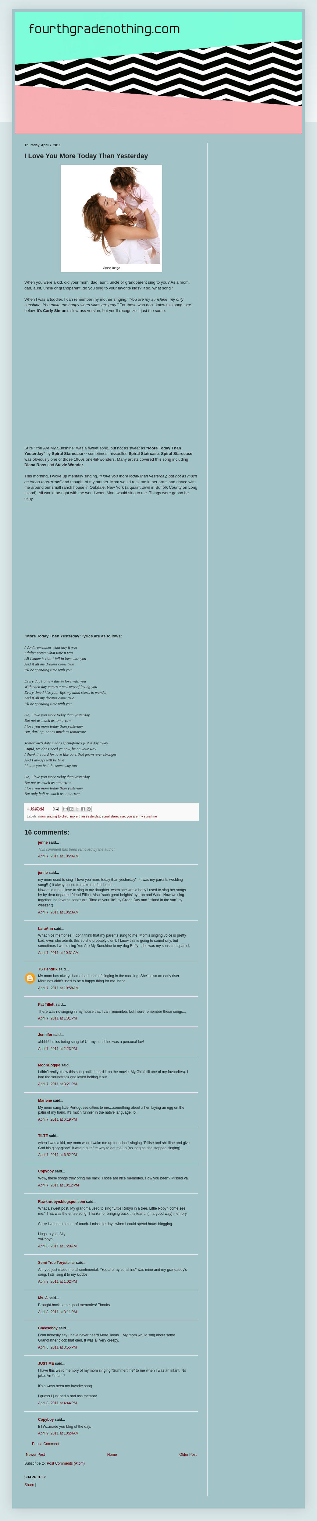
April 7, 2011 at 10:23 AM (58, 912)
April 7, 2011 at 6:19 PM (57, 1119)
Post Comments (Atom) (66, 1463)
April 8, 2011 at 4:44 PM (57, 1403)
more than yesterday (85, 816)
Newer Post (35, 1454)
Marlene (45, 1100)
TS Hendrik (47, 969)
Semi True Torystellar (56, 1262)
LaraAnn (45, 929)
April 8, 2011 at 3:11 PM (57, 1312)
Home (112, 1454)
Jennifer (45, 1035)
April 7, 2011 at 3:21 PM (57, 1084)
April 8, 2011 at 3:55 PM (57, 1347)
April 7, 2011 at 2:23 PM (57, 1049)
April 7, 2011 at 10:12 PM (58, 1185)
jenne (43, 842)
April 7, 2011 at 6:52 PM (57, 1155)
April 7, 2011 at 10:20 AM (58, 856)
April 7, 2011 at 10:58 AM (58, 988)
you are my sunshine (142, 816)
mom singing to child (53, 816)
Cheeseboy (48, 1328)
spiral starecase (113, 816)
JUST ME (46, 1363)
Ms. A (43, 1298)
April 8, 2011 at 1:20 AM (57, 1246)
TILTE (43, 1136)
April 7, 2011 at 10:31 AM (58, 953)
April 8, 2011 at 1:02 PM (57, 1281)
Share (29, 1485)
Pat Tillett (46, 1004)
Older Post (188, 1454)
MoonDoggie (49, 1065)
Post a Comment (45, 1444)
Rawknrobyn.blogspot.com (61, 1202)
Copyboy (46, 1171)
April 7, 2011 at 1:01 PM (57, 1018)
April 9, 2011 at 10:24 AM (58, 1433)
